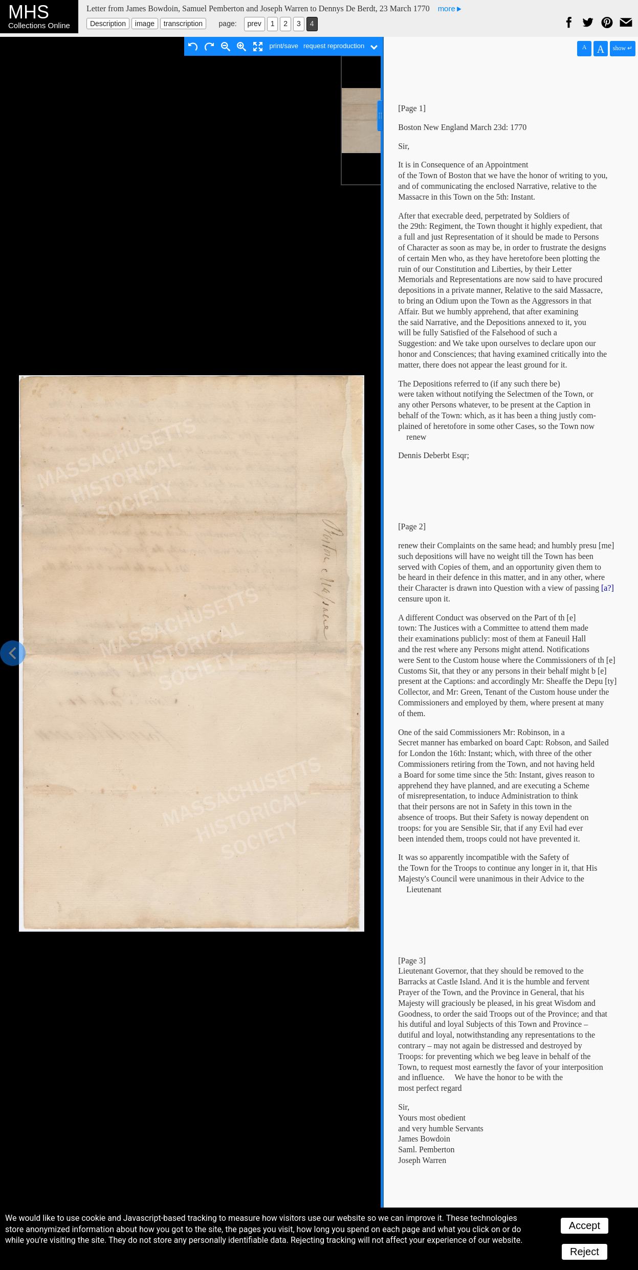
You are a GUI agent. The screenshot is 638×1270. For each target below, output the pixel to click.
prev (254, 23)
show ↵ (622, 48)
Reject (584, 1251)
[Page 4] (412, 1223)
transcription (183, 23)
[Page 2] (412, 526)
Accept (584, 1225)
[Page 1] (412, 108)
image (145, 23)
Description (108, 23)
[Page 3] (412, 960)
